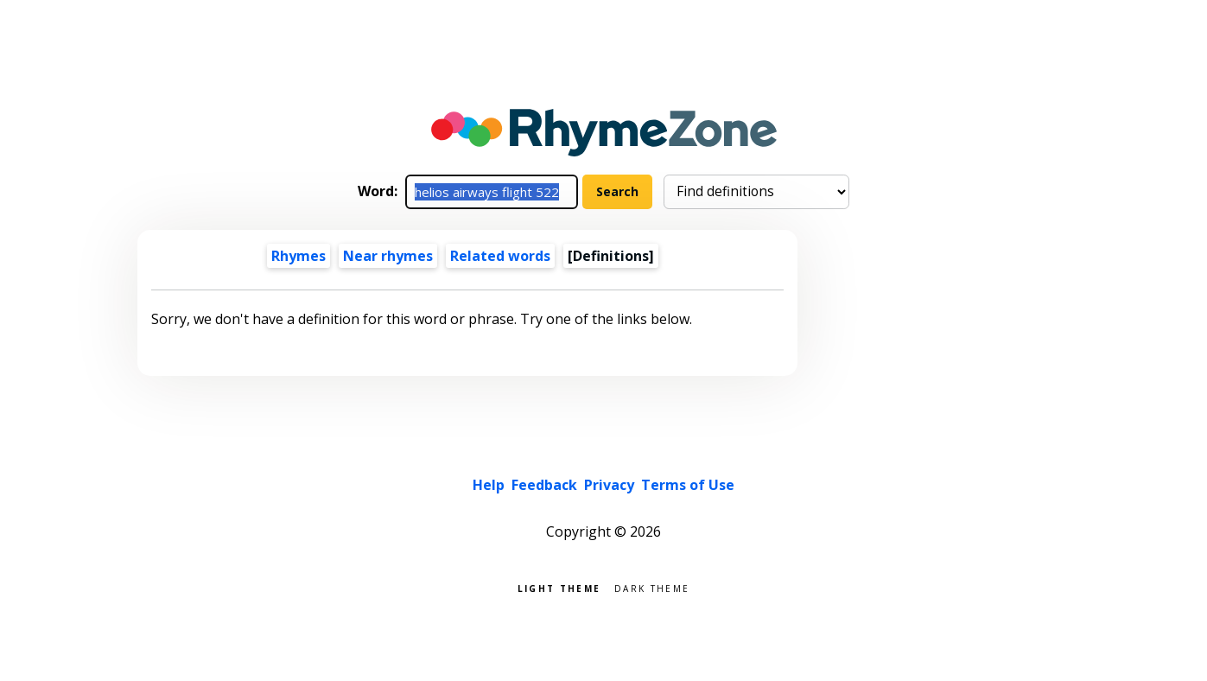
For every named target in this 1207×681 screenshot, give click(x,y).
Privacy (609, 484)
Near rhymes (388, 255)
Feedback (544, 484)
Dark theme (651, 587)
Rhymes (298, 255)
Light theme (559, 587)
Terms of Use (687, 484)
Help (489, 484)
